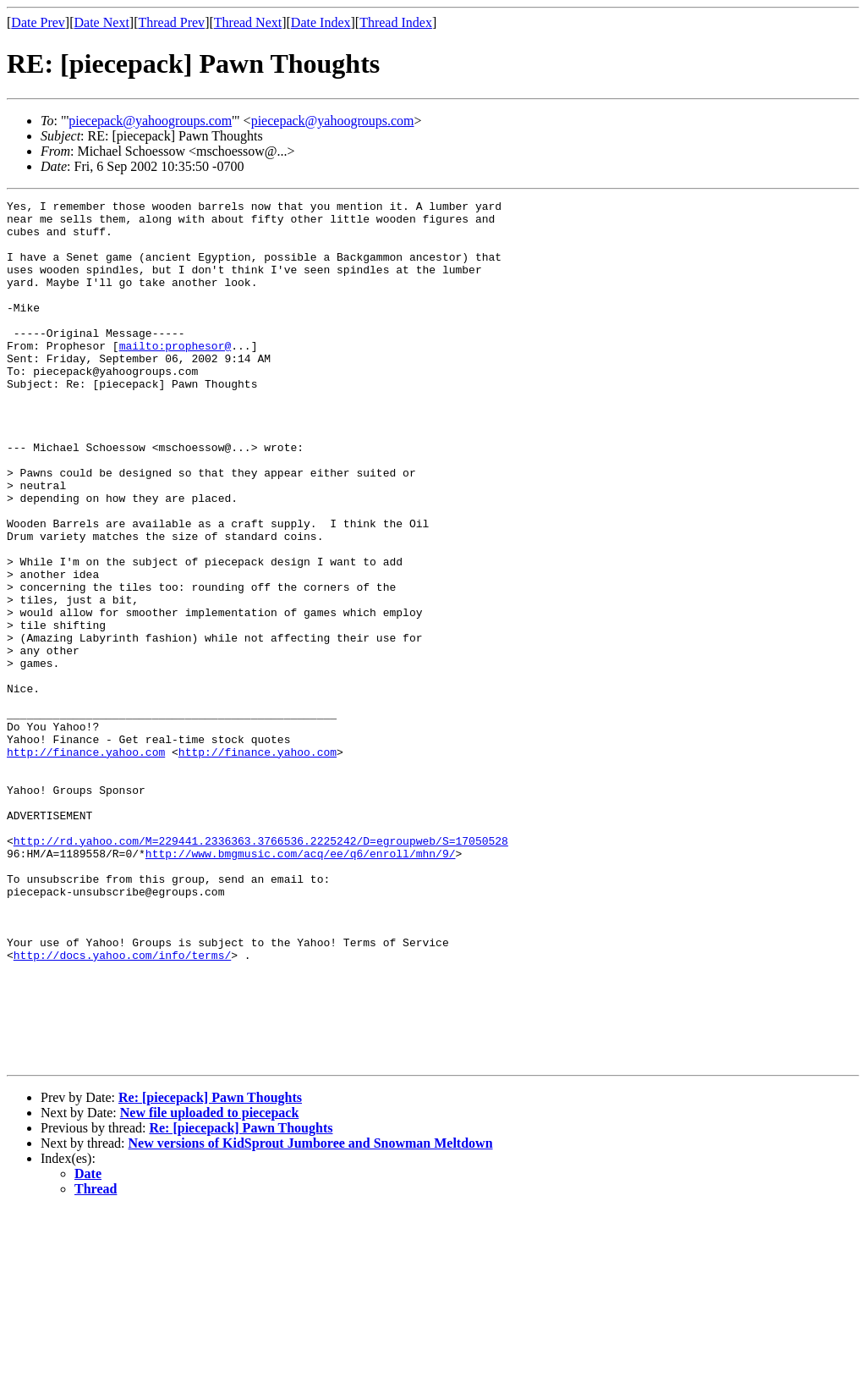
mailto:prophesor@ (175, 375)
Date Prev (38, 22)
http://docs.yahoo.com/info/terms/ (122, 1107)
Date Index (321, 22)
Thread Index (395, 22)
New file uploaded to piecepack (209, 1285)
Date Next (101, 22)
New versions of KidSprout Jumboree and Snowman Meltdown (311, 1316)
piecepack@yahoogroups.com (150, 120)
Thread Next (248, 22)
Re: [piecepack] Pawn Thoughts (210, 1270)
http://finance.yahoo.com (86, 863)
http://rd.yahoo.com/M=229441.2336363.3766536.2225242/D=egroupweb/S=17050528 (261, 970)
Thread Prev (171, 22)
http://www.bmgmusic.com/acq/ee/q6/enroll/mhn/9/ (300, 985)
